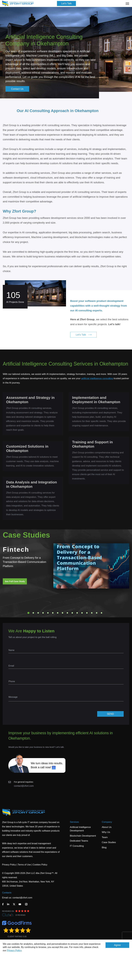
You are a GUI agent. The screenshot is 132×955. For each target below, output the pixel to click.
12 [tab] (82, 613)
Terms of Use (24, 864)
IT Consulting (77, 846)
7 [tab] (57, 613)
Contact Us (17, 89)
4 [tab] (43, 613)
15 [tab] (96, 613)
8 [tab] (62, 613)
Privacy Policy (14, 950)
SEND (110, 714)
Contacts (6, 892)
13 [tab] (87, 613)
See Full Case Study (15, 581)
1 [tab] (28, 613)
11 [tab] (77, 613)
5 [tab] (48, 613)
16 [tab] (101, 613)
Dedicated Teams (79, 840)
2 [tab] (33, 613)
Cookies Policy (40, 864)
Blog (104, 847)
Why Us (106, 832)
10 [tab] (72, 613)
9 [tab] (67, 613)
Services (74, 822)
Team (105, 837)
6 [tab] (52, 613)
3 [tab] (38, 613)
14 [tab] (91, 613)
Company (107, 822)
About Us (107, 827)
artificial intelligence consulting (97, 378)
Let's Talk (66, 3)
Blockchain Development (83, 835)
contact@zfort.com (24, 786)
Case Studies (109, 842)
